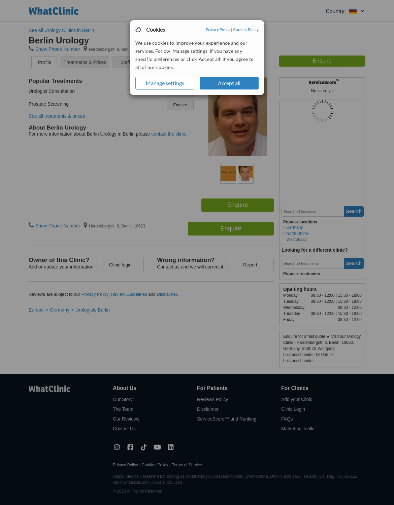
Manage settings (165, 83)
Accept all (229, 83)
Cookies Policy (246, 29)
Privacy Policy (218, 29)
